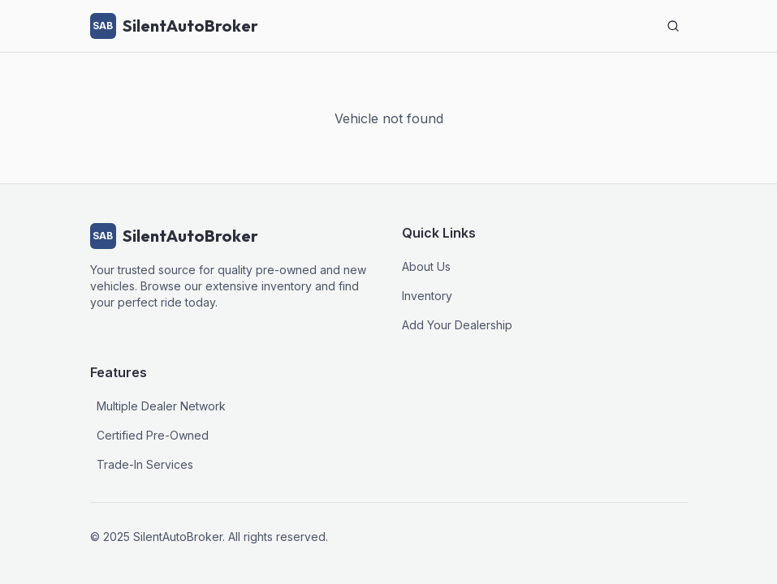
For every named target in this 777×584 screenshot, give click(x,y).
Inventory (427, 296)
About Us (426, 266)
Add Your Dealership (457, 325)
